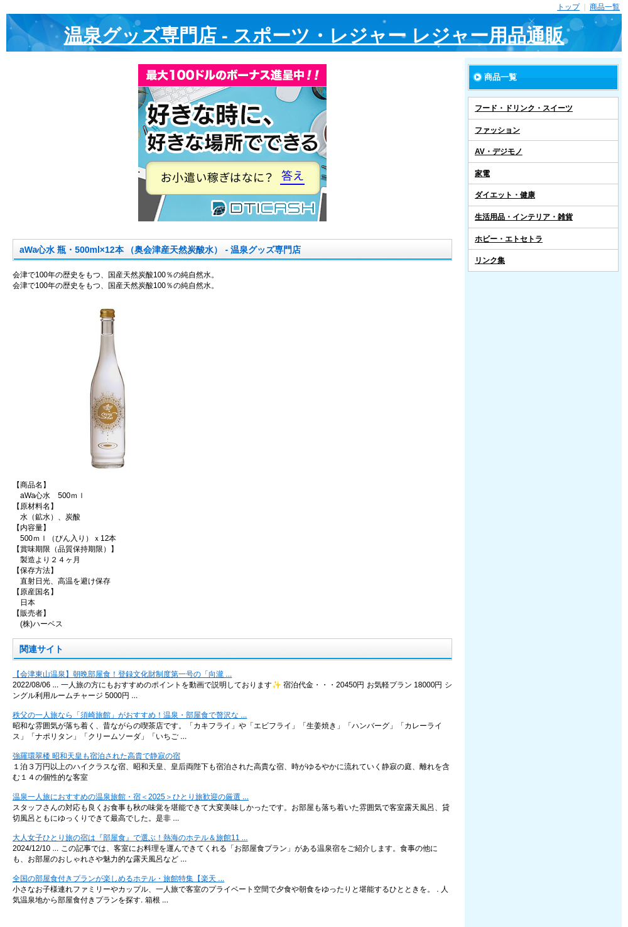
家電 (482, 173)
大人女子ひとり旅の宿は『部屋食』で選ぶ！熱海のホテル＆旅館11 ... (130, 837)
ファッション (497, 130)
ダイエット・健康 (505, 195)
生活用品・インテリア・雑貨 (524, 217)
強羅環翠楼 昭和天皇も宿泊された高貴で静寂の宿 (96, 756)
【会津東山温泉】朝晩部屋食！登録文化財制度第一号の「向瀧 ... (122, 674)
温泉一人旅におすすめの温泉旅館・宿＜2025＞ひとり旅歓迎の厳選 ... (131, 796)
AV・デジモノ (498, 151)
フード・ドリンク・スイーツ (524, 108)
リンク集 (490, 260)
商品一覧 (605, 7)
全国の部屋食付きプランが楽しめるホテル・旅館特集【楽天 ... (118, 878)
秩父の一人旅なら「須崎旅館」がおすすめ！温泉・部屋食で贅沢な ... (130, 715)
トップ (568, 7)
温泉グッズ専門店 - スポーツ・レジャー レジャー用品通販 (314, 35)
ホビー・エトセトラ (509, 239)
